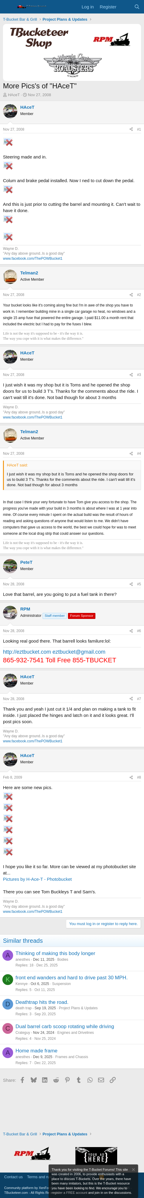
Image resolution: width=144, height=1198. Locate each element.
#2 (139, 295)
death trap (24, 1008)
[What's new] (125, 6)
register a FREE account (69, 1192)
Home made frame (37, 1051)
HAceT (14, 95)
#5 (139, 584)
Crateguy (23, 1033)
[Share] (131, 129)
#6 (139, 631)
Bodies (62, 959)
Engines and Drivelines (75, 1033)
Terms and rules (41, 1177)
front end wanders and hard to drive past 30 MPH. (72, 978)
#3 (139, 375)
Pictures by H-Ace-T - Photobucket (37, 879)
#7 (139, 699)
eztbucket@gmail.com (78, 652)
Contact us (13, 1177)
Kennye (22, 984)
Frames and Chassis (71, 1057)
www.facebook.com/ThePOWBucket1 (32, 258)
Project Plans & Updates (78, 1008)
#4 (139, 453)
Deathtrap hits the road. (42, 1002)
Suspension (61, 984)
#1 (139, 129)
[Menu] (8, 7)
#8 (139, 777)
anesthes (23, 959)
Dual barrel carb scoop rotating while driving (65, 1026)
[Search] (137, 6)
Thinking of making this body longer (55, 953)
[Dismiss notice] (133, 1170)
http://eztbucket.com (27, 652)
